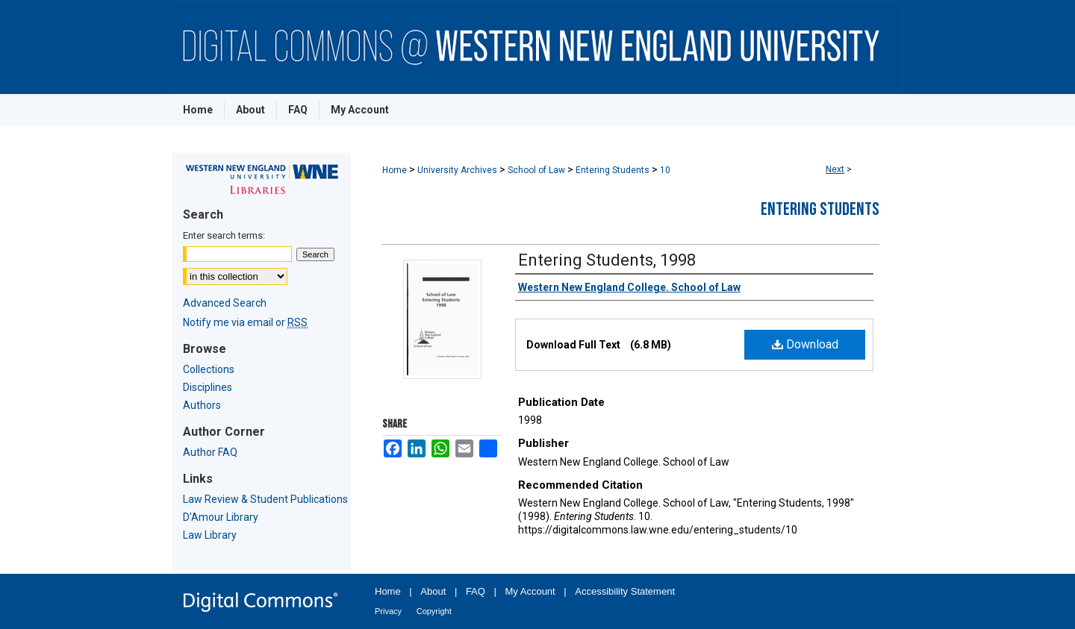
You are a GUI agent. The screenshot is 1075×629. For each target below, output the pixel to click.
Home (394, 170)
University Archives (457, 170)
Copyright (434, 611)
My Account (530, 591)
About (433, 591)
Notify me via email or (245, 322)
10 (665, 170)
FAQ (475, 591)
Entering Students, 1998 (607, 260)
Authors (202, 405)
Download (805, 344)
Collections (208, 369)
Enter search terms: (224, 235)
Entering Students (612, 170)
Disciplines (207, 387)
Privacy (388, 611)
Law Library (210, 535)
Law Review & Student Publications (265, 499)
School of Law (536, 170)
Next (835, 169)
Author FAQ (210, 452)
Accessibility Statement (625, 591)
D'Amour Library (220, 517)
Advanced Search (225, 303)
